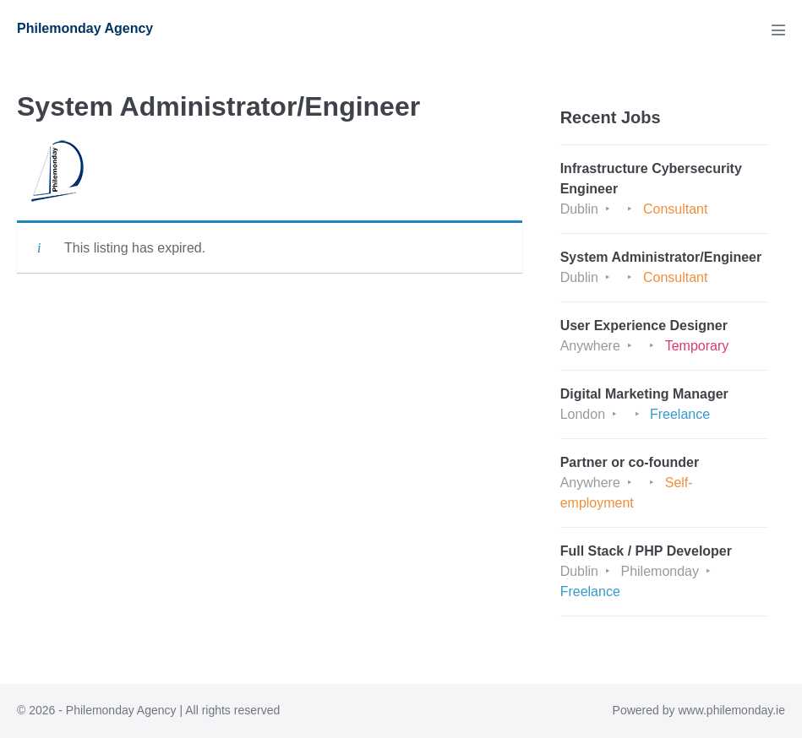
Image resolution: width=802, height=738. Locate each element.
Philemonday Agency (85, 28)
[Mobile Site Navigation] (778, 29)
